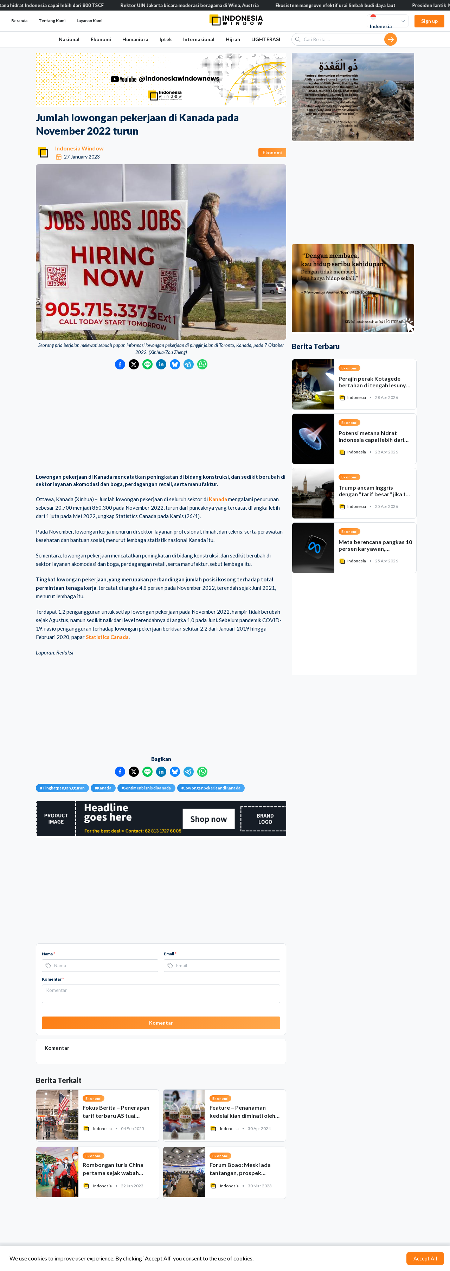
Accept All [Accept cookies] (425, 1258)
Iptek (166, 39)
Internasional (198, 39)
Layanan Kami (89, 20)
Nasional (69, 39)
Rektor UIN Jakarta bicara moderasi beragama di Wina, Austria (196, 5)
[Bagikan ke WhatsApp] (202, 364)
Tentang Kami (52, 20)
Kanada (218, 499)
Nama (48, 953)
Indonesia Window (79, 148)
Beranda (19, 20)
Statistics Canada (107, 637)
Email (170, 953)
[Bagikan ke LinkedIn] (161, 364)
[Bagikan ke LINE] (147, 364)
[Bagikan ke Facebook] (120, 364)
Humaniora (135, 39)
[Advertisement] (161, 422)
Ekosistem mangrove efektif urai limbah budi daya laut (341, 5)
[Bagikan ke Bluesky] (175, 364)
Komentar (53, 979)
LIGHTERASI (265, 39)
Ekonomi (101, 39)
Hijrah (233, 39)
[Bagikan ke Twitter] (134, 364)
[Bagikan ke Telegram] (189, 364)
